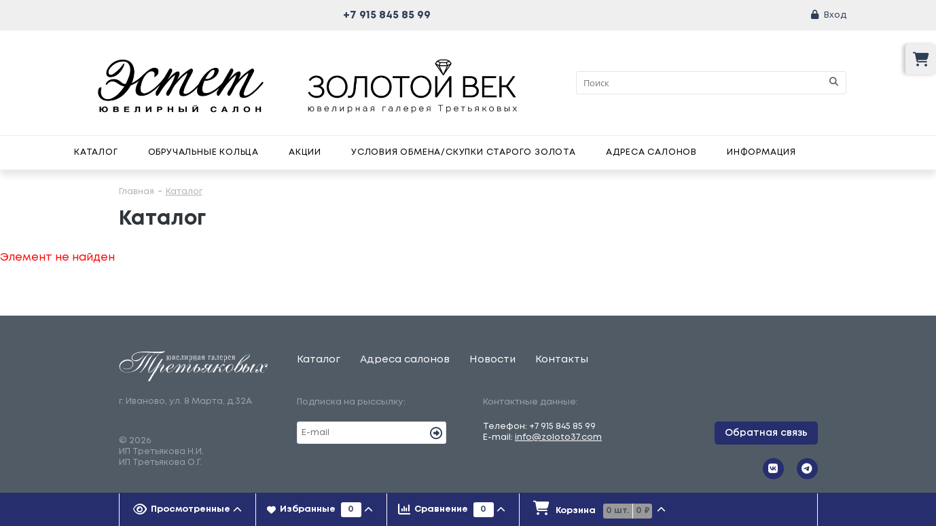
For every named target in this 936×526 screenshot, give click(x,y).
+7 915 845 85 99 (387, 15)
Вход (835, 15)
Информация (761, 152)
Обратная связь (766, 433)
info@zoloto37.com (558, 437)
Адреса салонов (651, 152)
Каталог (96, 152)
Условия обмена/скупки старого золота (463, 152)
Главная (136, 191)
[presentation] (188, 509)
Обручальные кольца (203, 152)
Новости (492, 359)
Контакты (561, 359)
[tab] (188, 509)
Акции (305, 152)
